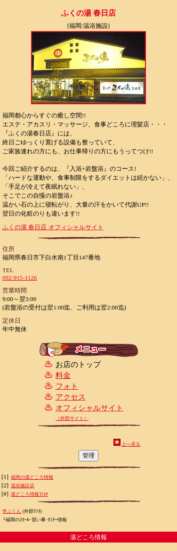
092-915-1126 (19, 277)
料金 (63, 375)
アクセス (71, 397)
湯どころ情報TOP (29, 494)
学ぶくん (11, 511)
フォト (67, 386)
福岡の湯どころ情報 (32, 477)
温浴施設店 (22, 485)
